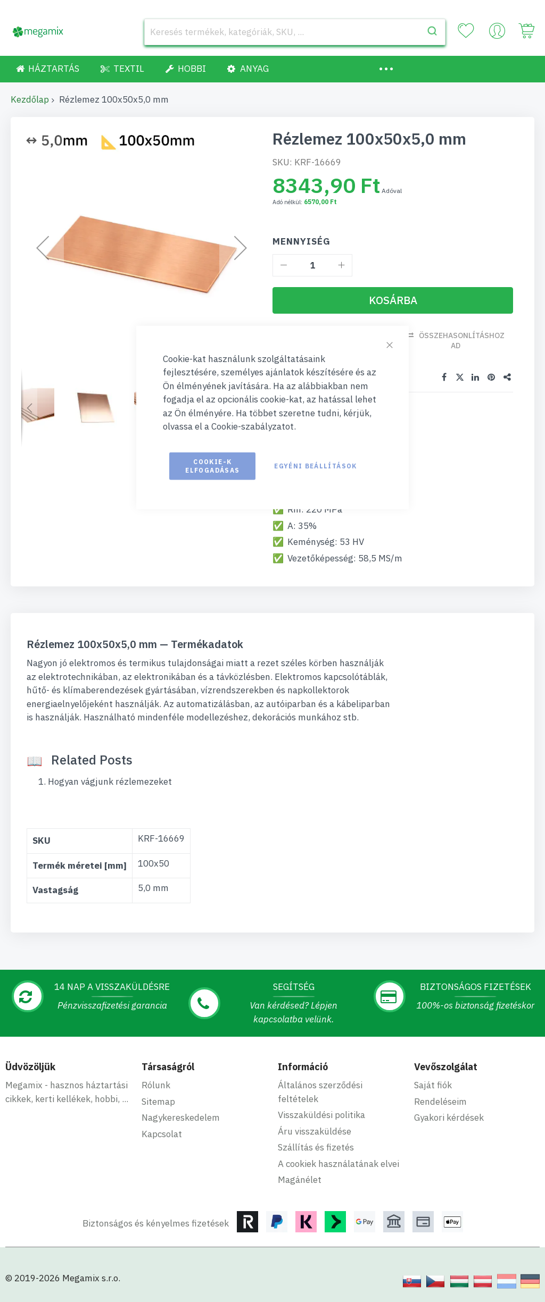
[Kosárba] (392, 300)
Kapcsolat (162, 1134)
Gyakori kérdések (449, 1117)
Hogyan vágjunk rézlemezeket (110, 781)
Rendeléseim (440, 1101)
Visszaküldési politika (321, 1115)
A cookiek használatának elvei (338, 1164)
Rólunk (156, 1085)
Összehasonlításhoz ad (462, 340)
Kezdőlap (30, 99)
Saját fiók (433, 1085)
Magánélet (299, 1180)
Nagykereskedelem (181, 1117)
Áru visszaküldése (314, 1131)
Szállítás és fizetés (316, 1147)
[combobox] (294, 32)
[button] (29, 408)
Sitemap (158, 1101)
